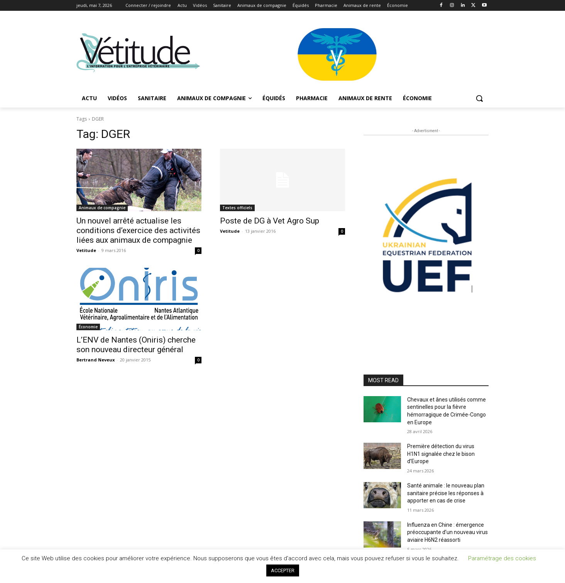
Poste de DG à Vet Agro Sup (269, 220)
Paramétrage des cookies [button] (502, 558)
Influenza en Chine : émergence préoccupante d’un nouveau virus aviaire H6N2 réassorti (447, 532)
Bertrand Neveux (95, 360)
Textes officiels (237, 207)
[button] (479, 98)
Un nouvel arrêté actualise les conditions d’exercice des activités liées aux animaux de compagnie (138, 230)
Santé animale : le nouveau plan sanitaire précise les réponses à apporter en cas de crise (445, 493)
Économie (88, 326)
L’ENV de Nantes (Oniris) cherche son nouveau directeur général (136, 344)
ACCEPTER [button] (282, 570)
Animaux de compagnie (102, 207)
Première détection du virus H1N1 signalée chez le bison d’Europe (441, 453)
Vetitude (86, 250)
